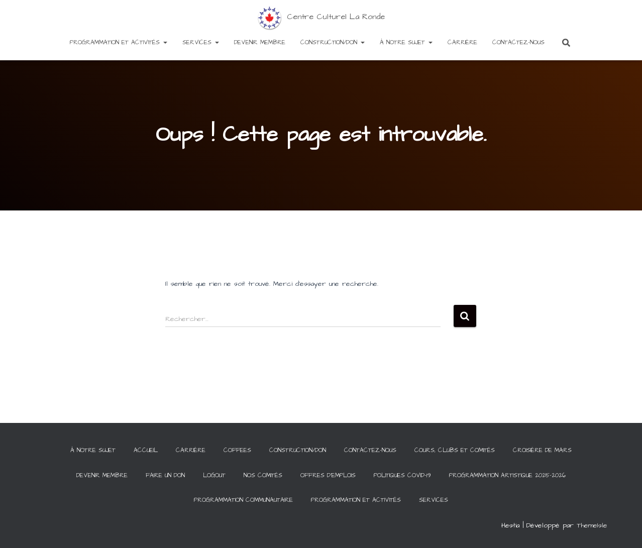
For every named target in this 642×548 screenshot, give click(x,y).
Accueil (146, 450)
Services (200, 42)
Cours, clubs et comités (454, 450)
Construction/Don (332, 42)
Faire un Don (165, 475)
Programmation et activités (118, 42)
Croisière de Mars (542, 450)
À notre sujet (406, 42)
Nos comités (263, 475)
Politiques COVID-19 (402, 475)
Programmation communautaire (243, 500)
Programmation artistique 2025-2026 (507, 475)
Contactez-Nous (518, 42)
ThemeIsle (592, 525)
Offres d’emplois (328, 475)
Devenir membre (259, 42)
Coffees (237, 450)
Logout (214, 475)
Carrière (462, 42)
